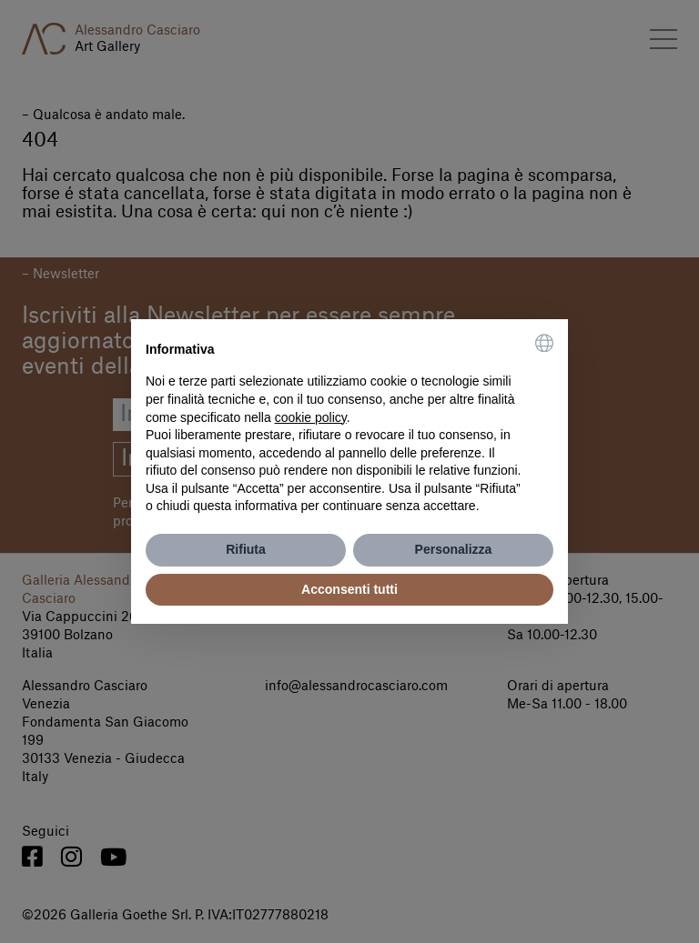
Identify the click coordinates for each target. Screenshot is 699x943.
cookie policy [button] (311, 417)
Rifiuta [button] (246, 549)
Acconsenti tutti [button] (349, 589)
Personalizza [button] (453, 549)
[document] (349, 424)
